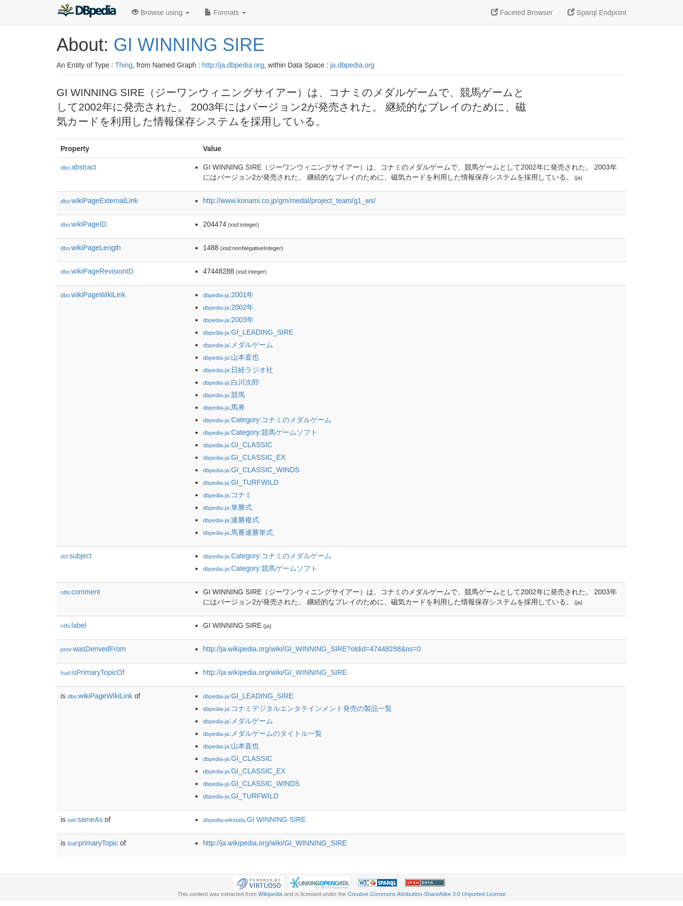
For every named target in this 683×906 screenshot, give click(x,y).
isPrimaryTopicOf (92, 672)
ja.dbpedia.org (352, 65)
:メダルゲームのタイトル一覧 (262, 733)
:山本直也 (231, 357)
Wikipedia (270, 894)
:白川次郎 (231, 382)
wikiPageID (83, 224)
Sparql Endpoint (597, 13)
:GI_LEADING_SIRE (248, 332)
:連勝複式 (231, 520)
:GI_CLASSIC (237, 445)
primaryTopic (93, 843)
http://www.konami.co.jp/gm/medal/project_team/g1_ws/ (289, 201)
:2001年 (228, 295)
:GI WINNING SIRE (254, 819)
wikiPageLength (90, 248)
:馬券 (224, 407)
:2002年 (228, 307)
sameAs (85, 819)
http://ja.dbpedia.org (233, 65)
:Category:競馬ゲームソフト (260, 432)
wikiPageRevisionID (97, 271)
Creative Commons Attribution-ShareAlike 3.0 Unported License (427, 894)
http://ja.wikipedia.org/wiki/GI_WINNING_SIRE (275, 672)
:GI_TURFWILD (240, 482)
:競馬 (224, 395)
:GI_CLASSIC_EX (244, 457)
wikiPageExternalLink (99, 201)
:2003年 (228, 320)
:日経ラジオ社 (238, 370)
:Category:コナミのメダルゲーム (267, 420)
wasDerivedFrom (93, 649)
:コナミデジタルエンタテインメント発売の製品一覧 (297, 708)
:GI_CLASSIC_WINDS (251, 470)
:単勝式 (227, 507)
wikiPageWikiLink (93, 295)
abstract (78, 167)
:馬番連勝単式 (238, 532)
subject (76, 556)
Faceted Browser (522, 13)
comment (80, 592)
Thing (123, 65)
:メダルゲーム (238, 345)
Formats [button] (225, 13)
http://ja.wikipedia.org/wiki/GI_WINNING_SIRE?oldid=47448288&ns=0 (312, 649)
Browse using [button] (161, 13)
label (73, 625)
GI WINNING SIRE (189, 45)
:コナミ (227, 495)
